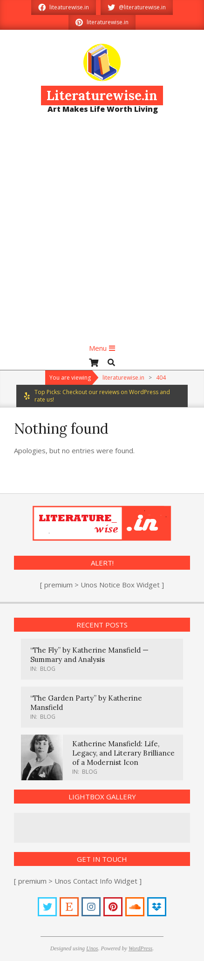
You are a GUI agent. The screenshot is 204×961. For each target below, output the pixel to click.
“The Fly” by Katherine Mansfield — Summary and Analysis (89, 655)
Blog (47, 669)
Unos (92, 948)
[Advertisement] (101, 232)
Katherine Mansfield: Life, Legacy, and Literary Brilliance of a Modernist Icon (123, 753)
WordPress (140, 948)
